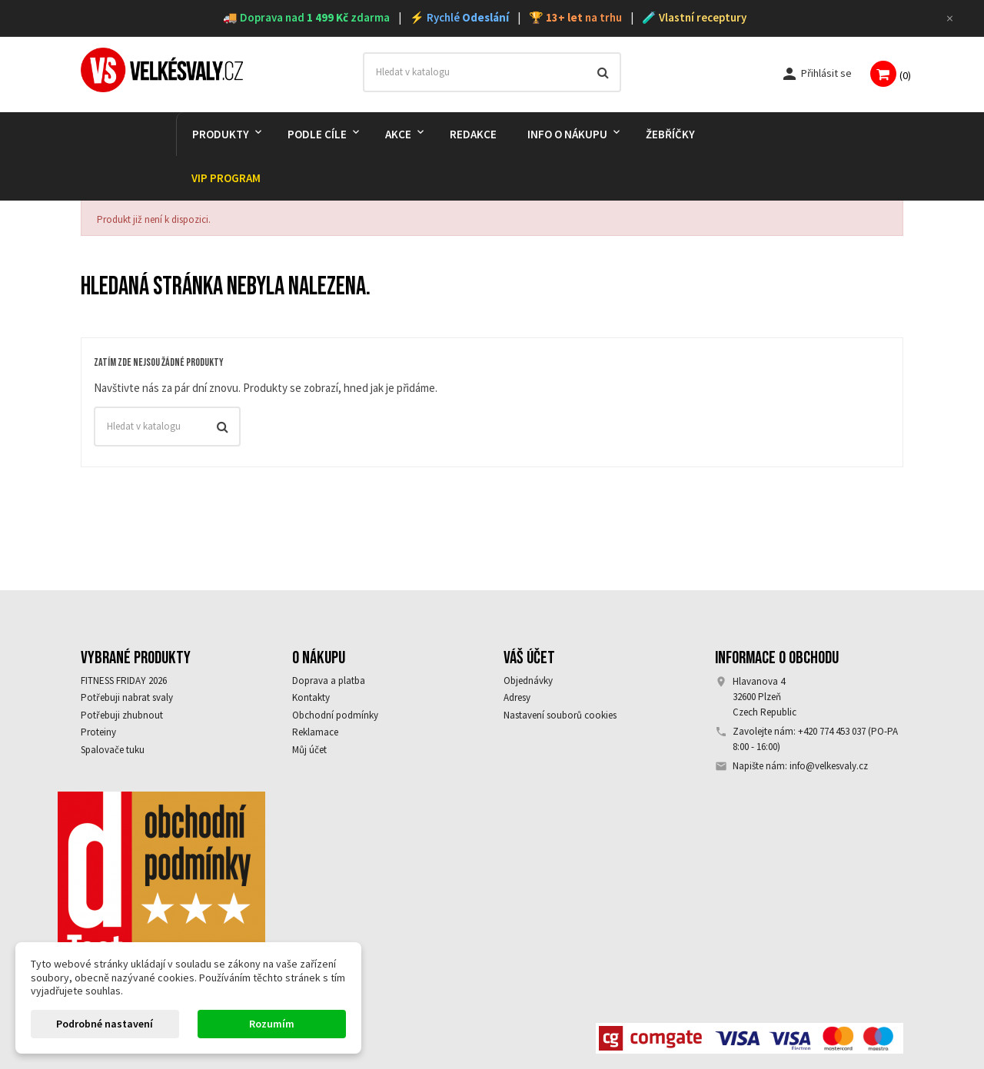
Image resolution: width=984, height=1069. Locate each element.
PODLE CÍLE (317, 134)
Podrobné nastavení (104, 1024)
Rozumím (271, 1024)
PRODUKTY (220, 134)
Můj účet (309, 749)
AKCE (398, 134)
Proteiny (98, 732)
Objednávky (528, 680)
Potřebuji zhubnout (122, 715)
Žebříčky (670, 134)
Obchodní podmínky (335, 715)
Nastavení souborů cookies (560, 715)
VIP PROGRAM (226, 178)
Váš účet (529, 658)
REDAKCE (473, 134)
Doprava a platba (328, 680)
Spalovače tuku (113, 749)
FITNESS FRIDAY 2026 (124, 680)
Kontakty (311, 697)
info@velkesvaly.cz (829, 765)
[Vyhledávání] (492, 72)
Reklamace (315, 732)
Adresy (517, 697)
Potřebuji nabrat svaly (127, 697)
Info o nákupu (567, 134)
